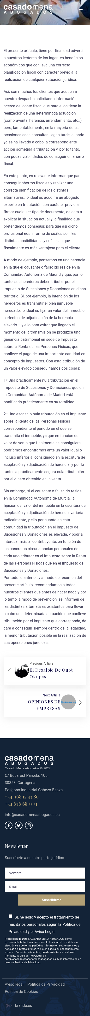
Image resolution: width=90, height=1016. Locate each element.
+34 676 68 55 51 (21, 803)
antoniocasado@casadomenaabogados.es (30, 959)
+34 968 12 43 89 (22, 796)
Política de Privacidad (27, 962)
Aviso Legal (44, 931)
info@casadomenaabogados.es (32, 814)
